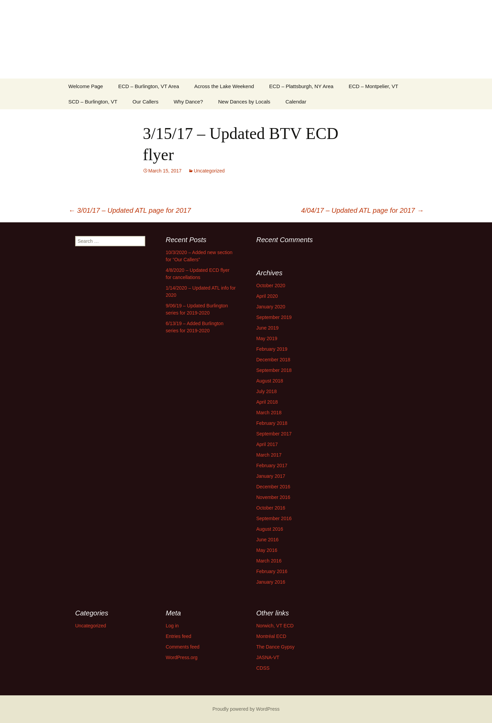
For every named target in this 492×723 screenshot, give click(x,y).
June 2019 (267, 328)
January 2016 (270, 582)
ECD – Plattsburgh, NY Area (301, 86)
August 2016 (269, 529)
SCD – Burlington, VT (92, 102)
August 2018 (269, 381)
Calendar (296, 102)
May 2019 (266, 338)
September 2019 (274, 317)
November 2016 (273, 497)
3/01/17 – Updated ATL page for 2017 (129, 210)
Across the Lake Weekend (224, 86)
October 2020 (270, 285)
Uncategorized (209, 170)
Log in (172, 625)
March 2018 (269, 412)
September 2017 (274, 433)
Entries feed (178, 636)
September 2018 (274, 370)
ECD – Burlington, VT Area (148, 86)
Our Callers (146, 102)
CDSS (263, 668)
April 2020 (267, 296)
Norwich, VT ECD (274, 625)
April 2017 (267, 444)
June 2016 (267, 539)
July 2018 (266, 391)
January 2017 (270, 476)
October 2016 (270, 508)
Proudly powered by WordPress (246, 709)
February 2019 (271, 349)
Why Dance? (188, 102)
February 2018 (271, 423)
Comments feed (183, 647)
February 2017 (271, 465)
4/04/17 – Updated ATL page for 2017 (362, 210)
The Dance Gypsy (275, 647)
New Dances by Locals (244, 102)
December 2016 (273, 486)
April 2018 (267, 402)
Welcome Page (85, 86)
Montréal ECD (271, 636)
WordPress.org (181, 657)
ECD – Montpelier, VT (373, 86)
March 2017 (269, 455)
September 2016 (274, 518)
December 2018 (273, 359)
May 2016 (266, 550)
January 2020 (270, 306)
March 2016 (269, 561)
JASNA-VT (267, 657)
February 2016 (271, 571)
